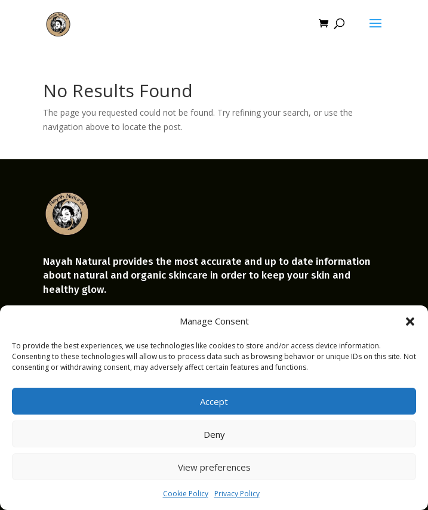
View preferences (214, 467)
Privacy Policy (237, 494)
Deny (214, 434)
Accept (214, 401)
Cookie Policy (185, 494)
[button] (410, 321)
